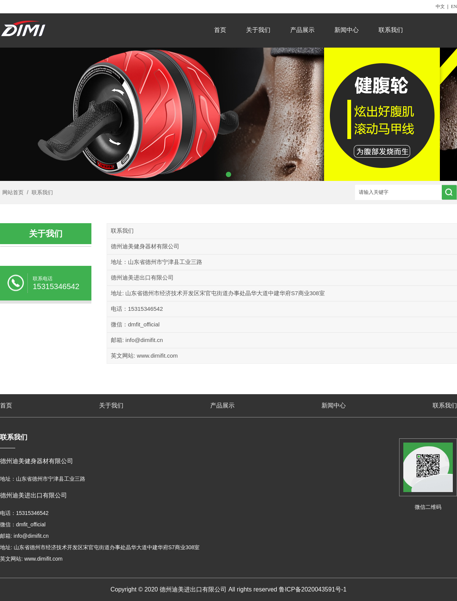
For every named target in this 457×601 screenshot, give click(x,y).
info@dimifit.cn (144, 340)
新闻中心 (346, 30)
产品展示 (302, 30)
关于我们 (258, 30)
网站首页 (13, 192)
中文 (440, 6)
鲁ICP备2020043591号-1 (313, 589)
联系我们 (391, 30)
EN (454, 6)
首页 (220, 30)
